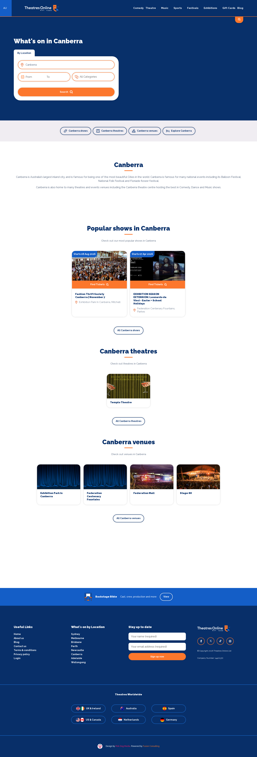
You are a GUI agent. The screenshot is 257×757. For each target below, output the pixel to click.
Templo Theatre (121, 402)
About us (19, 638)
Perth (74, 646)
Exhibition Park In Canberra (51, 495)
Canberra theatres (109, 131)
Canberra (76, 654)
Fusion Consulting (151, 746)
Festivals (192, 8)
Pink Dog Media (123, 746)
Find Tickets (99, 284)
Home (17, 634)
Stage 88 (186, 493)
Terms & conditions (25, 650)
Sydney (75, 634)
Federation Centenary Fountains (94, 496)
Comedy (138, 8)
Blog (240, 8)
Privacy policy (22, 654)
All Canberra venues (128, 518)
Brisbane (76, 642)
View (166, 596)
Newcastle (77, 650)
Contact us (20, 646)
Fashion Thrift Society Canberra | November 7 (90, 296)
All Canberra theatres (128, 421)
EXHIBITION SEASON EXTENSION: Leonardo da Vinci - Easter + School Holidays (149, 299)
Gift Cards (228, 8)
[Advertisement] (128, 565)
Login (17, 658)
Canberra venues (144, 131)
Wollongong (78, 662)
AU (5, 8)
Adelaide (76, 658)
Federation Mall (144, 493)
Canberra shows (76, 131)
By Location (24, 53)
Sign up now (157, 656)
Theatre (151, 8)
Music (164, 8)
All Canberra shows (128, 330)
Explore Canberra (179, 131)
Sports (178, 8)
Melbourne (77, 638)
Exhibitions (210, 8)
